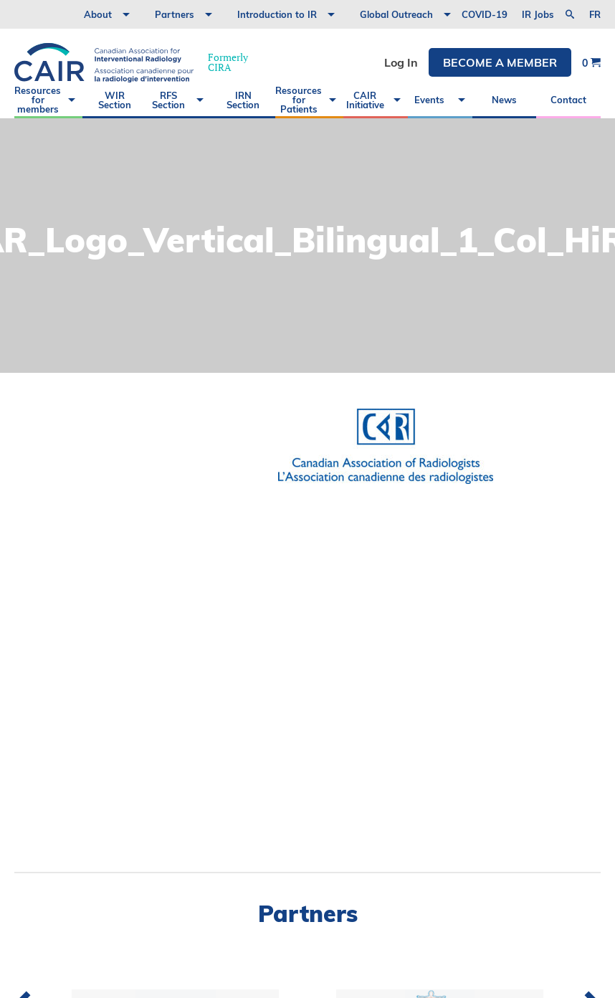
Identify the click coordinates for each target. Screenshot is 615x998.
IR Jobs (538, 14)
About (98, 14)
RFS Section (168, 100)
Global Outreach (396, 14)
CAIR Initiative (365, 100)
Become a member (500, 62)
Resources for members (37, 100)
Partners (174, 14)
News (504, 99)
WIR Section (114, 100)
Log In (401, 62)
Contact (568, 99)
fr (595, 14)
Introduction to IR (277, 14)
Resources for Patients (298, 100)
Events (429, 99)
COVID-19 (484, 14)
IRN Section (243, 100)
